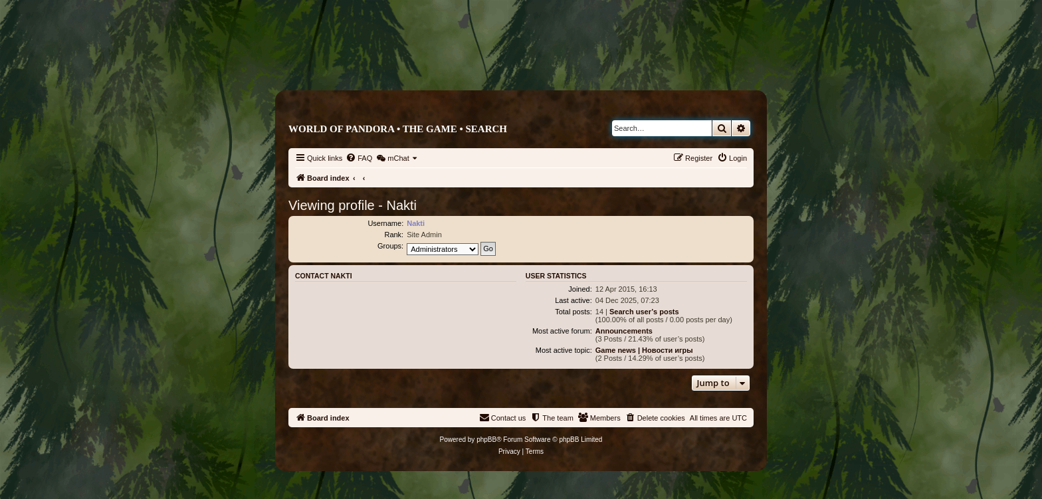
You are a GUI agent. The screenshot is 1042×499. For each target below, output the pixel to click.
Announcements (624, 331)
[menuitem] (359, 158)
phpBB (486, 439)
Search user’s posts (644, 312)
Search (486, 129)
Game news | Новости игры (644, 350)
